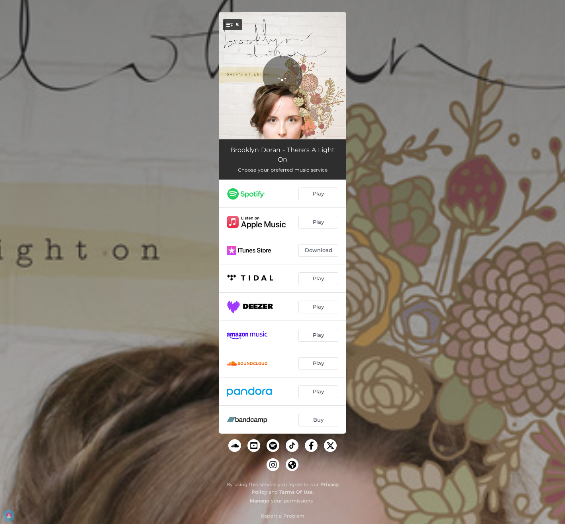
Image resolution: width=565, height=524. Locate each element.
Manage (259, 501)
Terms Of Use (296, 492)
